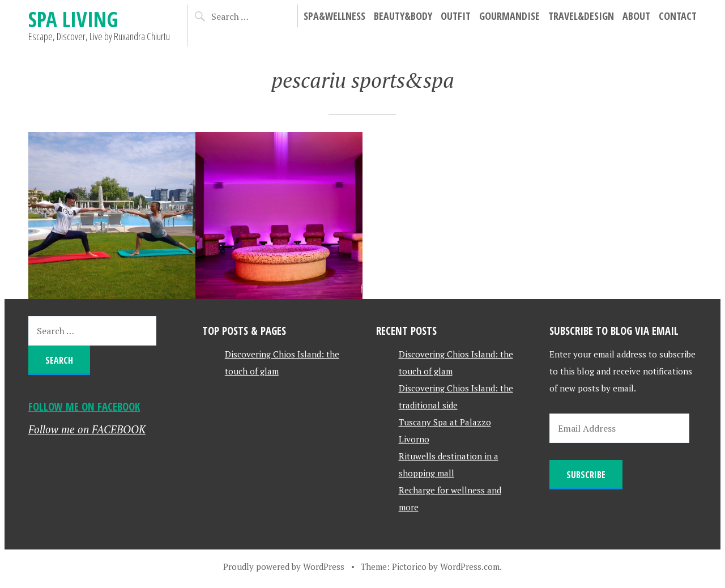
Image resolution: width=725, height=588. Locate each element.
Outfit (456, 16)
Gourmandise (509, 16)
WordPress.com (470, 566)
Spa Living (73, 19)
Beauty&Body (403, 16)
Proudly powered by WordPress (283, 566)
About (636, 16)
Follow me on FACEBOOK (84, 406)
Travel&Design (581, 16)
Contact (678, 16)
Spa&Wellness (334, 16)
